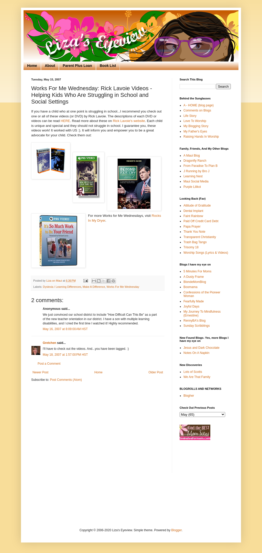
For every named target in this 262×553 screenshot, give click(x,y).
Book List (108, 66)
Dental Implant (193, 211)
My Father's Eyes (195, 131)
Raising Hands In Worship (201, 136)
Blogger (176, 530)
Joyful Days (191, 306)
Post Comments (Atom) (66, 380)
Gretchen (49, 343)
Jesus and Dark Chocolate (201, 348)
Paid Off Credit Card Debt (201, 221)
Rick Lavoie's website (129, 121)
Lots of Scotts (192, 372)
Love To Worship (194, 121)
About (50, 66)
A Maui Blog (191, 155)
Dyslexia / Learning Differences (62, 286)
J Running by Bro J (196, 171)
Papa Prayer (192, 226)
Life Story (189, 116)
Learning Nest (193, 176)
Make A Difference (94, 286)
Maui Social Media (196, 181)
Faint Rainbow (193, 216)
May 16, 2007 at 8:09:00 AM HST (65, 329)
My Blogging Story (195, 126)
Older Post (155, 372)
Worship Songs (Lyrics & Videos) (205, 252)
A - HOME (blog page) (198, 105)
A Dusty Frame (193, 277)
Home (32, 66)
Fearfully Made (193, 301)
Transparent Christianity (199, 237)
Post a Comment (49, 363)
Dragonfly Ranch (194, 160)
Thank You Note (194, 231)
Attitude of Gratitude (197, 205)
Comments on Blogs (197, 110)
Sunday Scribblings (196, 325)
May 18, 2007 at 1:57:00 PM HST (65, 354)
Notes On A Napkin (196, 353)
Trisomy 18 (191, 247)
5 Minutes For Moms (197, 271)
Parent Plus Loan (77, 66)
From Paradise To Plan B (200, 166)
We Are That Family (196, 377)
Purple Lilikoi (192, 187)
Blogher (188, 395)
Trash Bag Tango (195, 242)
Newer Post (40, 372)
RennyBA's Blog (194, 320)
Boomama (190, 287)
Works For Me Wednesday (123, 286)
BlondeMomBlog (194, 282)
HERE (65, 121)
